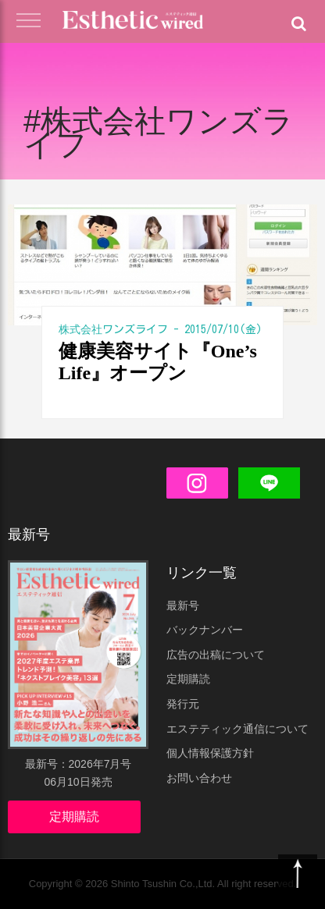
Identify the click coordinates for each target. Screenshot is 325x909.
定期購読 (74, 816)
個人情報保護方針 (210, 753)
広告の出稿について (215, 654)
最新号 (182, 605)
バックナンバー (204, 629)
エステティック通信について (237, 729)
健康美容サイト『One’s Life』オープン (158, 362)
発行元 (182, 704)
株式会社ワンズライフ (113, 329)
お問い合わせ (199, 778)
